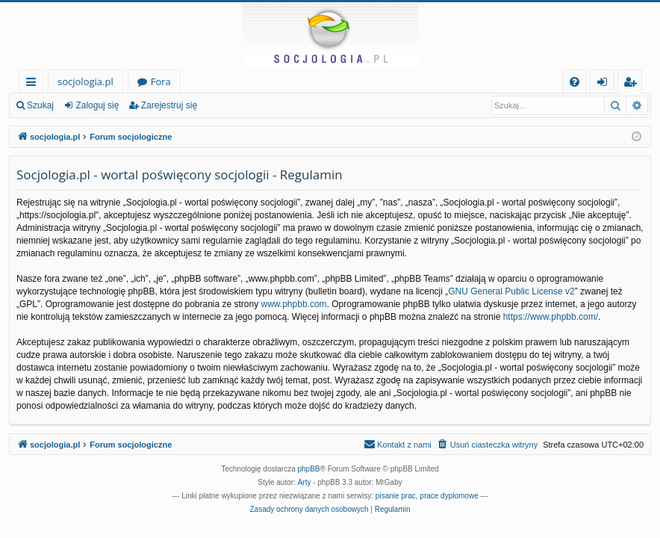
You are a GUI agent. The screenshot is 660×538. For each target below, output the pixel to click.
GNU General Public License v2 (511, 291)
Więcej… (34, 84)
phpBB (309, 469)
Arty (304, 482)
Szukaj (40, 105)
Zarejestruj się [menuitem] (634, 84)
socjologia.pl (85, 81)
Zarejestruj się (169, 105)
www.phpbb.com (294, 304)
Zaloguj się (97, 105)
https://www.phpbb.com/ (550, 317)
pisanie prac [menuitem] (396, 496)
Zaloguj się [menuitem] (605, 84)
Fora (161, 81)
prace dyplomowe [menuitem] (449, 496)
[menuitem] (574, 81)
